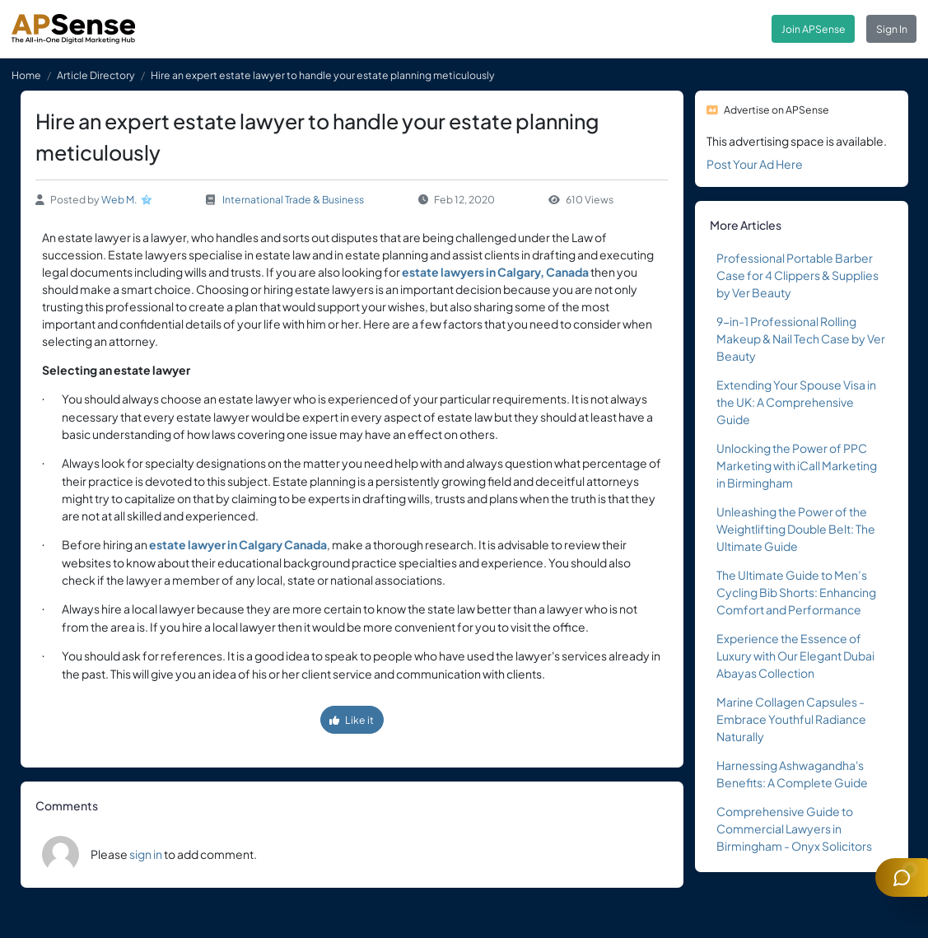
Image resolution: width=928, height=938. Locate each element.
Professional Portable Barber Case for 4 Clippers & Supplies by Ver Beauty (797, 275)
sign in (145, 854)
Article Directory (96, 75)
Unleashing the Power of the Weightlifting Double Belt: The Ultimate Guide (795, 528)
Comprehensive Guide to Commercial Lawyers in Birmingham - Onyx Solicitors (794, 828)
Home (26, 75)
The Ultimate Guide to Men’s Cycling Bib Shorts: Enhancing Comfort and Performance (796, 592)
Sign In (891, 28)
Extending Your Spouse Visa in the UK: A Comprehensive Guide (796, 402)
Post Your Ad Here (754, 163)
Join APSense (813, 28)
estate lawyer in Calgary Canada (238, 544)
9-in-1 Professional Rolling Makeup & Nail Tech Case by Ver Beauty (800, 338)
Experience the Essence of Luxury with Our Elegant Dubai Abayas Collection (795, 655)
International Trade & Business (293, 199)
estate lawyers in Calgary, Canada (495, 271)
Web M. (119, 199)
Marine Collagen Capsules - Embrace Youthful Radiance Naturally (791, 719)
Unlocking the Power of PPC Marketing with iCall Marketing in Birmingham (796, 465)
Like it (351, 719)
